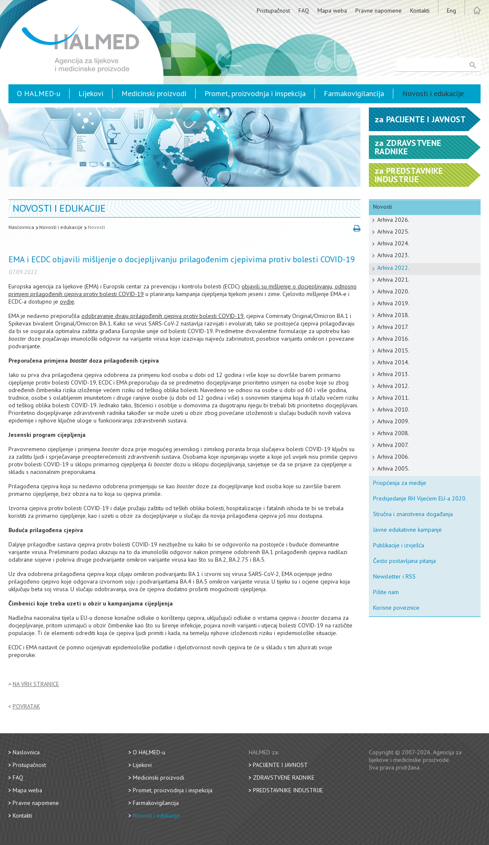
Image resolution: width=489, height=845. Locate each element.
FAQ (303, 10)
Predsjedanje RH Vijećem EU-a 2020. (420, 498)
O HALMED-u (38, 93)
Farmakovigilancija (354, 93)
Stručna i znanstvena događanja (413, 514)
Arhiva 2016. (393, 338)
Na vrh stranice (36, 684)
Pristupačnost (273, 10)
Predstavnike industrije (288, 790)
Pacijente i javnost (280, 765)
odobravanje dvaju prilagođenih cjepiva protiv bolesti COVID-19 (162, 316)
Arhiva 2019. (393, 303)
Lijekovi (90, 93)
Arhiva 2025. (393, 231)
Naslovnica (21, 227)
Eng (451, 10)
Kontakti (420, 10)
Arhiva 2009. (393, 421)
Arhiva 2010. (393, 409)
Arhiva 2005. (393, 468)
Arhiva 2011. (393, 397)
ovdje (67, 301)
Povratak (26, 706)
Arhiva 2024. (393, 243)
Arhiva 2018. (393, 315)
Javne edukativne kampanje (407, 529)
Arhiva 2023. (393, 255)
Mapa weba (332, 10)
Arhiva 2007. (392, 445)
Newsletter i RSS (394, 576)
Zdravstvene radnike (283, 777)
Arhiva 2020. (393, 291)
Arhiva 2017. (392, 327)
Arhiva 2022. (393, 268)
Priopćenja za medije (399, 483)
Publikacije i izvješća (398, 545)
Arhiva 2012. (393, 386)
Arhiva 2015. (393, 350)
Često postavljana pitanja (404, 561)
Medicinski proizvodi (153, 93)
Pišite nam (386, 592)
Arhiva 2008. (393, 433)
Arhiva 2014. (393, 362)
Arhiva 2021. (393, 279)
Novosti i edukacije (433, 93)
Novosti (96, 227)
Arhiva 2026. (393, 219)
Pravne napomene (378, 10)
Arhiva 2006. (393, 456)
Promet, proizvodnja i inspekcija (255, 93)
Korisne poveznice (396, 607)
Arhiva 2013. (393, 374)
